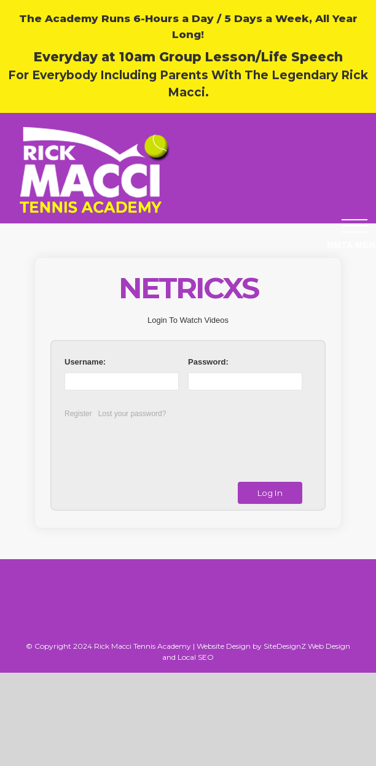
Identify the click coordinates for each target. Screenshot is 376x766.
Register (78, 413)
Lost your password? (132, 413)
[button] (354, 225)
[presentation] (164, 446)
